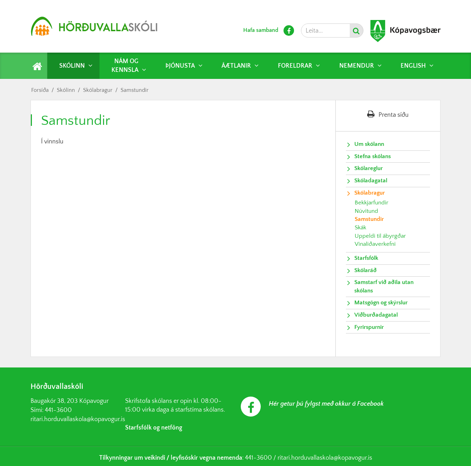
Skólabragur (97, 90)
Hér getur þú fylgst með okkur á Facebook (326, 403)
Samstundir (135, 90)
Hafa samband (260, 30)
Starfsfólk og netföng (153, 427)
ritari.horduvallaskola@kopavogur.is (77, 419)
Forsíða (40, 90)
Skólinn (66, 90)
